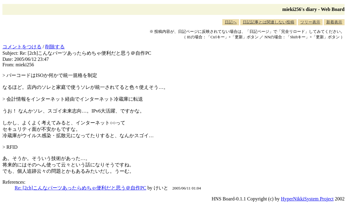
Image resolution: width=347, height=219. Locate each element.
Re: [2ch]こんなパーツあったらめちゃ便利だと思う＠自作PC (80, 187)
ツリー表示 (310, 22)
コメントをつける (21, 46)
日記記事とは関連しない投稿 (268, 22)
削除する (55, 46)
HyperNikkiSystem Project (307, 198)
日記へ (231, 22)
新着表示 (334, 22)
